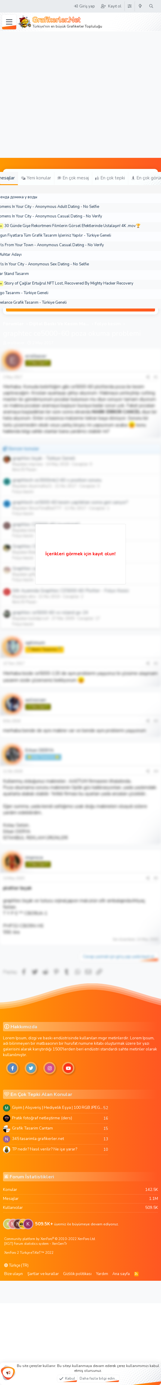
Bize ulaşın (13, 1274)
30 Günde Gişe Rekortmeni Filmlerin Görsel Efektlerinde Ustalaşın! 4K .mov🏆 (72, 226)
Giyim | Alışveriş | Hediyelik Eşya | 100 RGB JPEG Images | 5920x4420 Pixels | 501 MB (57, 1107)
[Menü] (9, 22)
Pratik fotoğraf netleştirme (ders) (42, 1118)
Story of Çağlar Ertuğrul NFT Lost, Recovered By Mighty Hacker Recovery (68, 283)
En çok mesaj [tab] (73, 178)
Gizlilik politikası (77, 1274)
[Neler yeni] (140, 6)
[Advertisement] (60, 94)
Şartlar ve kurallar (43, 1274)
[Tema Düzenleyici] (129, 6)
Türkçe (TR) (16, 1265)
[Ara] (151, 6)
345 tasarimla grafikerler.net (38, 1138)
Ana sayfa (121, 1274)
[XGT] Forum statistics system (35, 1244)
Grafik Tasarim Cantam (32, 1128)
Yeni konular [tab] (36, 178)
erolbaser (16, 343)
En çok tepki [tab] (110, 178)
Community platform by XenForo (50, 1239)
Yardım (102, 1274)
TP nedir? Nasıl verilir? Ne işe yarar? (44, 1149)
